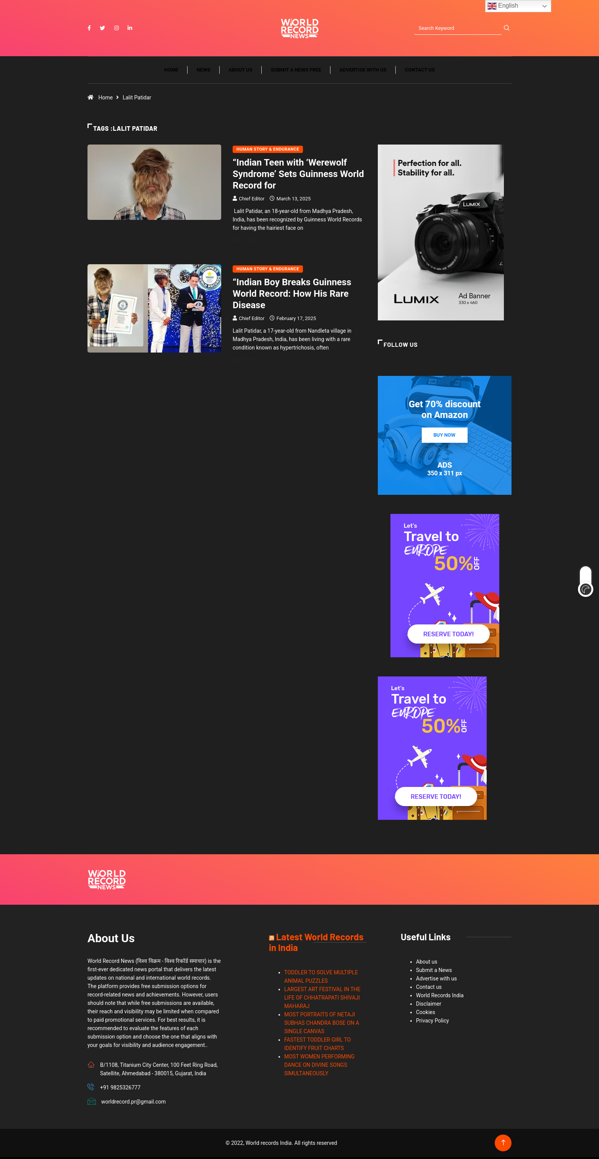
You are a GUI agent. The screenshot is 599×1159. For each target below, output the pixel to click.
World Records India (440, 997)
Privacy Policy (432, 1022)
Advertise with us (363, 72)
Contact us (420, 72)
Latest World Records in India (316, 944)
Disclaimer (428, 1006)
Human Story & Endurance (267, 151)
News (203, 72)
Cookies (425, 1014)
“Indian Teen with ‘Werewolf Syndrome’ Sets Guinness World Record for (298, 176)
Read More (251, 242)
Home (171, 72)
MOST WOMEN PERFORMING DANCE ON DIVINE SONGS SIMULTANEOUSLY (319, 1066)
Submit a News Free (296, 72)
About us (241, 72)
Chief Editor (251, 200)
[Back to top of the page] (503, 1145)
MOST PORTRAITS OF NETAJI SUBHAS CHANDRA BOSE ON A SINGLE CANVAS (321, 1024)
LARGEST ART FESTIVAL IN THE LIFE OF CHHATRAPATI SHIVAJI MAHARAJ (322, 999)
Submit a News (434, 972)
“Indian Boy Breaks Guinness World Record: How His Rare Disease (292, 295)
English (502, 6)
